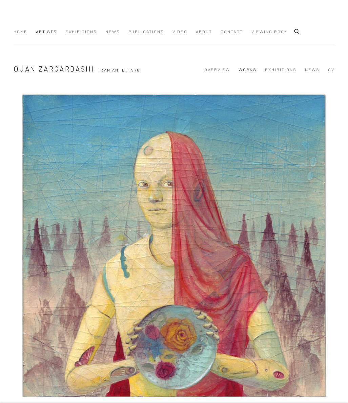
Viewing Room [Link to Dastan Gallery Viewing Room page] (269, 31)
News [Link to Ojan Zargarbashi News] (312, 69)
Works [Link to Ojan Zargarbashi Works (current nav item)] (248, 69)
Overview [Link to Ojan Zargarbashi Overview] (217, 69)
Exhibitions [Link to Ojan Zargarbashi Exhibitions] (280, 69)
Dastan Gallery (37, 16)
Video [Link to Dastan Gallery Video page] (179, 31)
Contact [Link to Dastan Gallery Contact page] (232, 31)
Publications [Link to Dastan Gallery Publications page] (146, 31)
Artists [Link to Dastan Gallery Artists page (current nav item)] (46, 31)
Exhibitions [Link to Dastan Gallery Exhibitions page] (81, 31)
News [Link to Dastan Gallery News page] (112, 31)
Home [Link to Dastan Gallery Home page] (20, 31)
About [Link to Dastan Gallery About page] (204, 31)
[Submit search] (297, 30)
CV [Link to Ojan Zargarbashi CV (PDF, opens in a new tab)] (331, 69)
